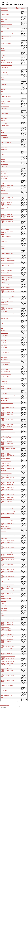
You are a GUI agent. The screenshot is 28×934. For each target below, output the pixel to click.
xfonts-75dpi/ (4, 383)
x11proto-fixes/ (4, 337)
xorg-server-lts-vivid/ (5, 458)
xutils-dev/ (3, 282)
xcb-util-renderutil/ (5, 125)
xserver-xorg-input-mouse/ (6, 250)
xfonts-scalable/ (4, 147)
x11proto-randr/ (4, 311)
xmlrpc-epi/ (3, 190)
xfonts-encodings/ (4, 108)
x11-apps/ (3, 139)
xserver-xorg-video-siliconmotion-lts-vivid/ (5, 567)
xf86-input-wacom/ (5, 40)
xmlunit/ (2, 596)
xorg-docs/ (3, 120)
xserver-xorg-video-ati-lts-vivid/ (7, 584)
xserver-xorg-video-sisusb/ (6, 275)
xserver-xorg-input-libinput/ (6, 65)
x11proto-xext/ (4, 357)
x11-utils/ (3, 89)
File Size (17, 8)
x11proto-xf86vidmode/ (6, 374)
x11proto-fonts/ (4, 366)
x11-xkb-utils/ (4, 72)
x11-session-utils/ (4, 137)
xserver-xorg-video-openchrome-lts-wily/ (5, 517)
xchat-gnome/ (4, 166)
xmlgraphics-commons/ (6, 461)
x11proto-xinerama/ (5, 376)
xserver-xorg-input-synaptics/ (7, 238)
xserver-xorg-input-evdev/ (6, 236)
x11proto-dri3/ (4, 690)
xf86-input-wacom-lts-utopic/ (7, 685)
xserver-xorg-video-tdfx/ (6, 272)
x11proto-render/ (4, 359)
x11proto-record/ (4, 333)
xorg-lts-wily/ (3, 470)
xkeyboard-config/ (5, 28)
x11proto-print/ (4, 393)
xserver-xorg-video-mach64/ (7, 267)
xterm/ (2, 154)
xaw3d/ (2, 378)
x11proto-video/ (4, 171)
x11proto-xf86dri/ (4, 369)
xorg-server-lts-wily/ (5, 526)
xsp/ (2, 243)
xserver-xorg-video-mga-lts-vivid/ (8, 552)
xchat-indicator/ (4, 608)
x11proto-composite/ (5, 362)
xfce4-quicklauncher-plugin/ (7, 695)
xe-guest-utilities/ (4, 164)
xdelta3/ (2, 234)
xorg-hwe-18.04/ (4, 193)
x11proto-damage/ (5, 364)
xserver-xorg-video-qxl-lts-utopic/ (8, 651)
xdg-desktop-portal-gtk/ (6, 36)
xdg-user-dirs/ (4, 118)
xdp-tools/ (3, 26)
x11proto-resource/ (5, 349)
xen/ (2, 156)
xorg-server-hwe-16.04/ (6, 152)
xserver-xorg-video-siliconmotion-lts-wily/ (5, 504)
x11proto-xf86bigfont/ (5, 371)
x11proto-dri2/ (4, 347)
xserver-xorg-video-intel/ (6, 101)
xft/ (1, 94)
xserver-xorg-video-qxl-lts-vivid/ (7, 540)
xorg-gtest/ (3, 605)
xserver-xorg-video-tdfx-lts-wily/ (7, 506)
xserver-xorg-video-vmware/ (7, 45)
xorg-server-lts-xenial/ (5, 287)
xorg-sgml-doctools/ (5, 106)
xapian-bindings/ (4, 168)
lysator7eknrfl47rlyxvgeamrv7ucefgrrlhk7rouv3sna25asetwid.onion (14, 702)
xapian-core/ (3, 159)
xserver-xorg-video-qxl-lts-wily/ (7, 497)
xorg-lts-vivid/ (4, 538)
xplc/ (2, 224)
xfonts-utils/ (3, 84)
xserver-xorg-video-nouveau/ (7, 62)
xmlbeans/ (3, 246)
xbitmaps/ (3, 144)
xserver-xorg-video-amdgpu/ (7, 115)
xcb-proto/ (3, 330)
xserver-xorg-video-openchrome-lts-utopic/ (6, 628)
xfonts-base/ (3, 110)
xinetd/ (2, 183)
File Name (3, 8)
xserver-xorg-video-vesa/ (6, 43)
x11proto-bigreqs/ (4, 335)
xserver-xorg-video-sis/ (6, 388)
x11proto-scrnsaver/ (5, 352)
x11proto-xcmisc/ (4, 354)
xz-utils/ (2, 21)
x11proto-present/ (4, 176)
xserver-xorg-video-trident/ (6, 277)
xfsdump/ (3, 55)
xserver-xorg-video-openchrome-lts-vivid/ (5, 579)
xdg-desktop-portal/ (5, 14)
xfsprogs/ (3, 50)
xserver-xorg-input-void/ (6, 284)
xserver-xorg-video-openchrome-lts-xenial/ (6, 454)
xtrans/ (2, 48)
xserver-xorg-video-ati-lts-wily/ (7, 518)
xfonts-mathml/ (4, 692)
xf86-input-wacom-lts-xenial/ (7, 403)
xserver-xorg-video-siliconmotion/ (5, 280)
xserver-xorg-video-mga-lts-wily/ (7, 487)
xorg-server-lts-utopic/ (5, 617)
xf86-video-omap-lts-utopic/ (6, 683)
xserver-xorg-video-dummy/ (7, 33)
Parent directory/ (4, 10)
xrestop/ (2, 386)
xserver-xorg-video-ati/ (5, 98)
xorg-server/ (3, 11)
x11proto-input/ (4, 180)
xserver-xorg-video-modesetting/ (8, 316)
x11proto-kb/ (3, 173)
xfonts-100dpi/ (4, 381)
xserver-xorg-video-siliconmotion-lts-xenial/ (6, 437)
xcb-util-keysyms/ (4, 123)
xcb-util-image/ (4, 135)
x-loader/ (3, 615)
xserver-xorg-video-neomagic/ (7, 263)
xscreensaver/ (4, 325)
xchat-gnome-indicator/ (6, 528)
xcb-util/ (2, 77)
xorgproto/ (3, 38)
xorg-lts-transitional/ (5, 398)
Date (22, 8)
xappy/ (2, 613)
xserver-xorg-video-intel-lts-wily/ (7, 468)
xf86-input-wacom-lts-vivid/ (6, 581)
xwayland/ (3, 16)
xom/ (2, 328)
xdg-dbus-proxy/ (4, 19)
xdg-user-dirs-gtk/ (4, 67)
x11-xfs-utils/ (3, 342)
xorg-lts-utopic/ (4, 687)
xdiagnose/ (3, 226)
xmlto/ (2, 248)
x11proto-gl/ (3, 340)
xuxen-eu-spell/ (4, 149)
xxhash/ (2, 79)
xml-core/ (3, 103)
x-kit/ (2, 91)
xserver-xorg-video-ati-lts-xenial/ (7, 395)
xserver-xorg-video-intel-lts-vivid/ (8, 535)
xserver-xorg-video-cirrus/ (6, 255)
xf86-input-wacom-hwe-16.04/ (7, 296)
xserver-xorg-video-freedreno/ (7, 313)
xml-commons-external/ (6, 598)
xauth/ (2, 81)
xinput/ (2, 132)
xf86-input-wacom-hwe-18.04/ (7, 209)
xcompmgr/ (3, 601)
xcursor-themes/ (4, 113)
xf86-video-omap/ (4, 318)
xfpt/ (2, 323)
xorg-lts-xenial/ (4, 400)
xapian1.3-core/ (4, 241)
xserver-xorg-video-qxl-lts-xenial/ (8, 432)
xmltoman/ (3, 391)
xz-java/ (2, 603)
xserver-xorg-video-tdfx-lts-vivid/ (7, 569)
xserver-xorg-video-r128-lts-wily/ (7, 499)
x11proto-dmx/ (4, 345)
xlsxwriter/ (3, 161)
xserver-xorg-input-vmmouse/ (7, 253)
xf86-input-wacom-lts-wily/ (6, 473)
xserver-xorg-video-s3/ (5, 321)
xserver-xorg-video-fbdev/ (6, 96)
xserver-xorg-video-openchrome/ (8, 260)
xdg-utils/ (3, 60)
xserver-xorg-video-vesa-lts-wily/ (8, 511)
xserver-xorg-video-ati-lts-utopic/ (8, 661)
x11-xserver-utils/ (4, 74)
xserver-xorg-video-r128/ (6, 265)
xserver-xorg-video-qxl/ (6, 86)
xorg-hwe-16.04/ (4, 304)
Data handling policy (4, 705)
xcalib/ (2, 700)
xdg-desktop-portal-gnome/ (6, 24)
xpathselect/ (3, 531)
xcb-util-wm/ (3, 127)
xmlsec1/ (3, 57)
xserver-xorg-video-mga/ (6, 258)
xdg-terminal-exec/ (5, 69)
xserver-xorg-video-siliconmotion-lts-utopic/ (6, 630)
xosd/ (2, 697)
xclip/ (2, 53)
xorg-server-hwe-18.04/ (6, 142)
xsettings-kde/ (4, 610)
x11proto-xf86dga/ (5, 229)
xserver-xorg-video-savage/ (7, 270)
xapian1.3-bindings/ (5, 463)
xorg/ (2, 31)
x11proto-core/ (4, 178)
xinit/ (2, 130)
